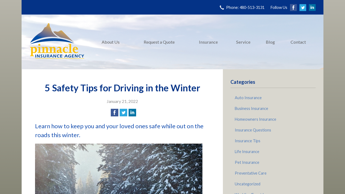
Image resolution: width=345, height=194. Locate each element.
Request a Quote (159, 41)
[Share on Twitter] (123, 112)
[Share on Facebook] (114, 112)
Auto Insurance (248, 97)
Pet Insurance (247, 162)
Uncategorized (247, 184)
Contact (298, 41)
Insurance (208, 41)
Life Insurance (247, 151)
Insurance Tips (247, 140)
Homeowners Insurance (255, 119)
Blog (270, 41)
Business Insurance (251, 108)
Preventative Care (251, 173)
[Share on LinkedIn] (132, 112)
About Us (111, 41)
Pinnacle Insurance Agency (57, 42)
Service (243, 41)
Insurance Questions (253, 130)
